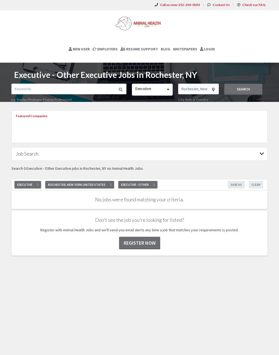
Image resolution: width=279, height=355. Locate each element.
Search (243, 89)
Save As (236, 185)
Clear (255, 185)
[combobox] (152, 90)
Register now (140, 243)
